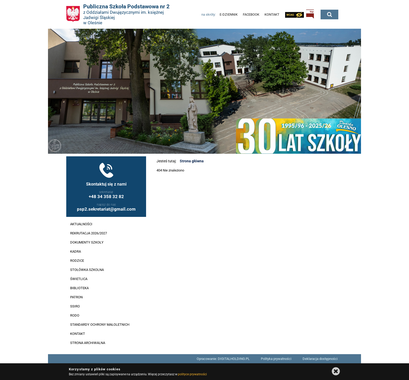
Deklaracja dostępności (320, 359)
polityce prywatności (192, 374)
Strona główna (192, 161)
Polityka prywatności (276, 359)
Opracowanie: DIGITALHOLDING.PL (223, 359)
